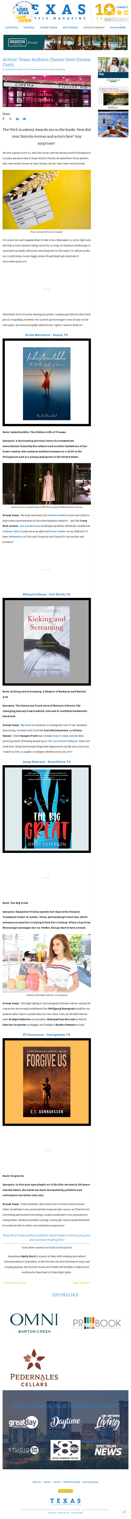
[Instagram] (119, 13)
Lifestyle (11, 27)
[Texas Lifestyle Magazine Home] (65, 12)
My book (26, 725)
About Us (37, 1482)
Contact (47, 1482)
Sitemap (51, 1513)
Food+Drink (118, 27)
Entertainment (94, 27)
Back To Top (65, 1491)
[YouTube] (126, 13)
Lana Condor (57, 531)
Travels (28, 27)
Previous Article (14, 1283)
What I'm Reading (57, 69)
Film (47, 69)
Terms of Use (63, 1513)
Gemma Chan (11, 531)
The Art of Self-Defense (62, 741)
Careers (57, 1482)
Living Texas (48, 27)
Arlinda (50, 1247)
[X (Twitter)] (112, 13)
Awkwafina (15, 536)
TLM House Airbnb (71, 1482)
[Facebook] (106, 13)
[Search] (126, 19)
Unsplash (65, 1247)
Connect (122, 7)
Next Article (82, 1283)
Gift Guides (70, 27)
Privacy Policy (77, 1513)
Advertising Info (90, 1482)
